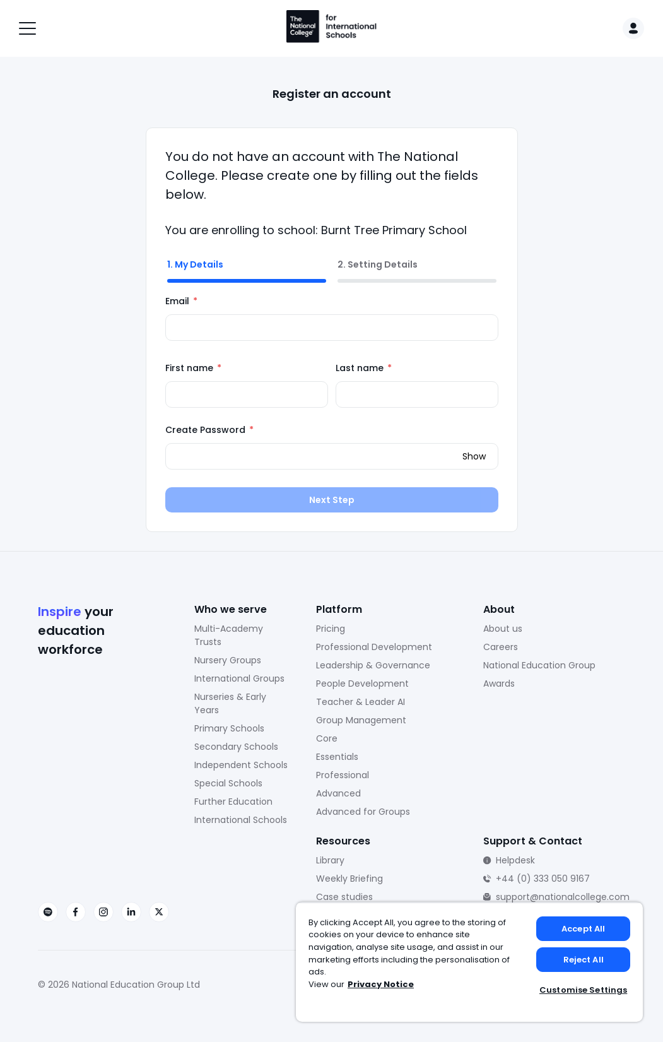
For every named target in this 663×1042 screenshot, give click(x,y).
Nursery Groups (227, 660)
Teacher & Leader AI (360, 702)
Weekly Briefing (349, 878)
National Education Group (539, 665)
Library (330, 860)
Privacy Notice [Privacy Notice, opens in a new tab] (381, 984)
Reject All (583, 960)
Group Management (361, 720)
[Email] (331, 327)
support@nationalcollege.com (563, 897)
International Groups (239, 678)
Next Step (332, 500)
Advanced (338, 793)
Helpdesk (515, 860)
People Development (362, 683)
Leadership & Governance (373, 665)
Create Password (209, 429)
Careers (500, 647)
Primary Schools (229, 728)
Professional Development (374, 647)
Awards (499, 683)
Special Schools (228, 783)
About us (502, 628)
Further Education (233, 801)
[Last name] (417, 394)
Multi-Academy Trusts (228, 635)
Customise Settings (583, 990)
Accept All (583, 929)
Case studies (344, 897)
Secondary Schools (236, 746)
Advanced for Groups (363, 811)
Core (326, 738)
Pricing (330, 628)
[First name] (246, 394)
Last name (364, 368)
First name (193, 368)
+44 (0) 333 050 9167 (543, 878)
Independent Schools (241, 765)
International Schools (240, 820)
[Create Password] (331, 456)
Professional (342, 775)
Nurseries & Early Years (230, 703)
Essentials (337, 756)
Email (181, 301)
